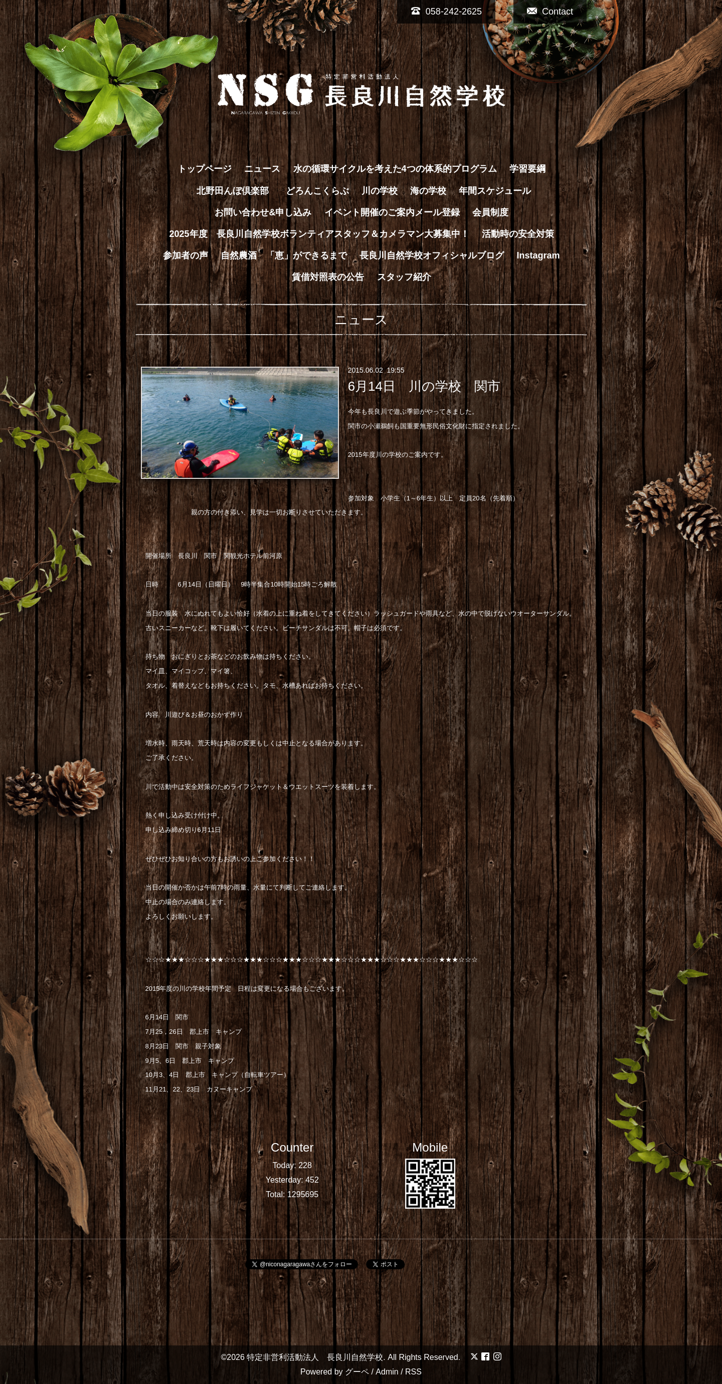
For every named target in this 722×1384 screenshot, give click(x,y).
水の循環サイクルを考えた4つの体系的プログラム (395, 169)
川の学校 (380, 191)
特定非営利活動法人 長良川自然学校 (315, 1357)
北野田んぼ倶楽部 (237, 191)
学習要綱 (527, 169)
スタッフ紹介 (404, 277)
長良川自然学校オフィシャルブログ (431, 255)
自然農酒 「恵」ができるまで (284, 255)
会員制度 (490, 212)
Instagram (538, 255)
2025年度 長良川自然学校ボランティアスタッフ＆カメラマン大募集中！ (319, 234)
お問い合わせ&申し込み (263, 212)
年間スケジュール (495, 191)
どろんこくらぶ (317, 191)
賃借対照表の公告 (328, 277)
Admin (387, 1371)
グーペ (357, 1371)
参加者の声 (185, 255)
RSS (413, 1371)
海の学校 (428, 191)
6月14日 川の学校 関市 (424, 386)
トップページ (204, 169)
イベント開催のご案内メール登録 (392, 212)
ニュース (262, 169)
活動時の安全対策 (518, 234)
